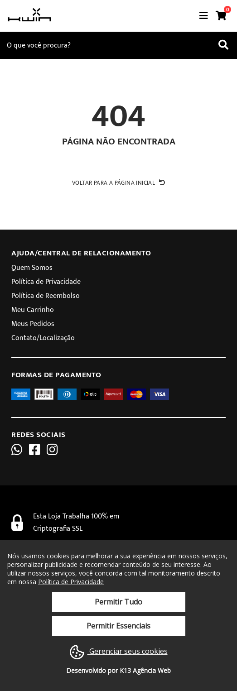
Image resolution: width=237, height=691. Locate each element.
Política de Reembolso (45, 296)
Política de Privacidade (46, 282)
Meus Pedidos (32, 324)
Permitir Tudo (118, 602)
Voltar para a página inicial (118, 183)
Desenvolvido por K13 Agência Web (118, 670)
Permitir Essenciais (118, 626)
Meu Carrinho (32, 310)
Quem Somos (32, 268)
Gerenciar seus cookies (119, 652)
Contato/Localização (43, 338)
